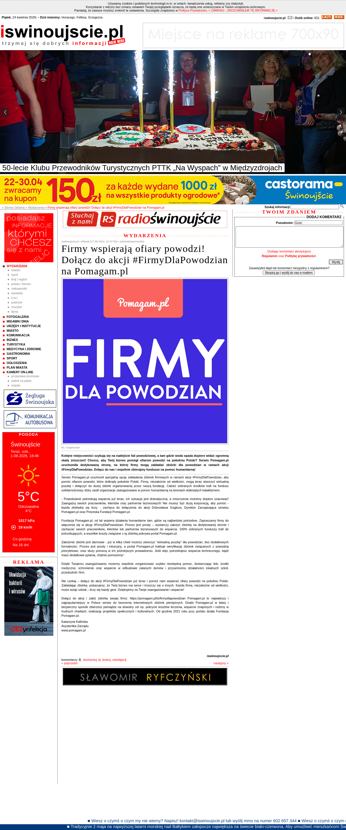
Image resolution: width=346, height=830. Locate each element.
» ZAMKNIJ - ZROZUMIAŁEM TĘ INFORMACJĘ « (242, 10)
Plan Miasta (17, 367)
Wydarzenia (17, 266)
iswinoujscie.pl (218, 656)
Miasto (15, 270)
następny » (221, 663)
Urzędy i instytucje (24, 326)
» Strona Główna (13, 207)
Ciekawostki (19, 288)
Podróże (16, 302)
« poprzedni (69, 663)
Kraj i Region (19, 279)
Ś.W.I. (14, 297)
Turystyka (16, 344)
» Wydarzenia (34, 207)
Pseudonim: (285, 223)
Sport (14, 274)
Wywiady (17, 293)
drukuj (106, 659)
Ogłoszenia (17, 363)
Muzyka (16, 307)
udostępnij (119, 659)
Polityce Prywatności (193, 10)
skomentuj (90, 659)
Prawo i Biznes (21, 284)
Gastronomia (18, 353)
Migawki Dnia (18, 321)
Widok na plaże (21, 380)
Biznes (12, 340)
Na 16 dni (21, 545)
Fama (14, 311)
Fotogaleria (18, 316)
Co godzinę (22, 539)
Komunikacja (18, 335)
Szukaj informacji (277, 207)
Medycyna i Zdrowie (24, 349)
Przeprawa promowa (25, 376)
